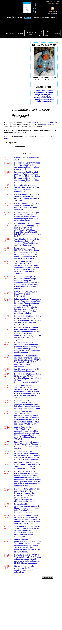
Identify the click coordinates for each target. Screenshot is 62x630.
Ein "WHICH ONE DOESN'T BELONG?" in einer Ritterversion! (25, 294)
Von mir (27, 17)
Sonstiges (44, 17)
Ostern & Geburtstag (44, 101)
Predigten (8, 124)
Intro (8, 17)
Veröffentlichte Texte (31, 33)
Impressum (53, 11)
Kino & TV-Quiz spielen (44, 94)
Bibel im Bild (41, 33)
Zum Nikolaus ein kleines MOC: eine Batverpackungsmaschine (27, 370)
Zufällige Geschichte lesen (44, 98)
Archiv (54, 17)
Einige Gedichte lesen (44, 91)
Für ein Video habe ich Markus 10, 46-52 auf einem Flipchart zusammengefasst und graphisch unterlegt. (27, 445)
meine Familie (47, 124)
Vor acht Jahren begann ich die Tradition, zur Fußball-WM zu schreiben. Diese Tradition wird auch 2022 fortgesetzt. (26, 242)
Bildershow (52, 80)
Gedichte (20, 33)
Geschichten (10, 33)
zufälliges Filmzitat (53, 1)
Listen (36, 17)
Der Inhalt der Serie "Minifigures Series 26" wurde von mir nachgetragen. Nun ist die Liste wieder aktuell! (27, 166)
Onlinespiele (55, 33)
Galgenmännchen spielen (44, 92)
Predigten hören (44, 96)
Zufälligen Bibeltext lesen (44, 100)
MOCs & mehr (46, 33)
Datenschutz (53, 13)
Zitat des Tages (53, 4)
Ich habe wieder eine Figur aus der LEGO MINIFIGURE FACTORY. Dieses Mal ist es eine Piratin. (26, 207)
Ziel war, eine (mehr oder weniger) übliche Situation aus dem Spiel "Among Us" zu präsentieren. (26, 569)
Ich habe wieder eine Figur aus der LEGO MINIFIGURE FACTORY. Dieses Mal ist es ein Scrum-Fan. (27, 197)
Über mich (17, 17)
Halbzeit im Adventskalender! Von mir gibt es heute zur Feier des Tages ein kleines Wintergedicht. (26, 188)
